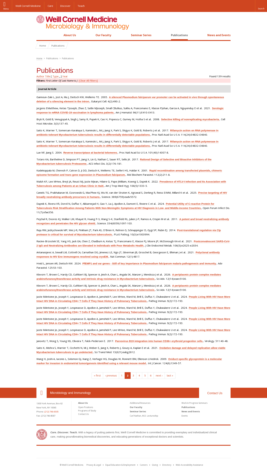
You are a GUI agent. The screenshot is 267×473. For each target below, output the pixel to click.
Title (47, 76)
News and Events (219, 35)
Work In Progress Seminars (194, 403)
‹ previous (111, 375)
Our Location (41, 393)
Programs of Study (87, 410)
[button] (261, 6)
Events (185, 415)
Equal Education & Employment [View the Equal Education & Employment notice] (120, 464)
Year (65, 76)
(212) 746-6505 (51, 411)
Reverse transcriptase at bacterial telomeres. (90, 152)
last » (170, 375)
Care (50, 6)
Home (40, 35)
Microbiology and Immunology (70, 393)
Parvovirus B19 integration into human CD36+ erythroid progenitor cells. (159, 341)
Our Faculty (103, 35)
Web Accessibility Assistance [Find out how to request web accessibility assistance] (189, 464)
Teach (81, 6)
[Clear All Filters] (88, 80)
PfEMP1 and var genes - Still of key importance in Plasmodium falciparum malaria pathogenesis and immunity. (149, 263)
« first (97, 375)
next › (159, 375)
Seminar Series (141, 35)
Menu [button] (6, 8)
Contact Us (214, 393)
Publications (179, 35)
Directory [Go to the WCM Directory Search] (166, 464)
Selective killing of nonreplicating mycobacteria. (190, 119)
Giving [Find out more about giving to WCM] (155, 464)
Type (55, 76)
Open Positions (85, 407)
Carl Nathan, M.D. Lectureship (144, 415)
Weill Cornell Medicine (28, 6)
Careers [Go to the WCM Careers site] (143, 464)
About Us (70, 35)
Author (40, 76)
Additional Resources (140, 403)
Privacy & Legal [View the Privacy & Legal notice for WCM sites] (94, 464)
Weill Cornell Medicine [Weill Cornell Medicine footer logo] (133, 452)
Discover (65, 6)
